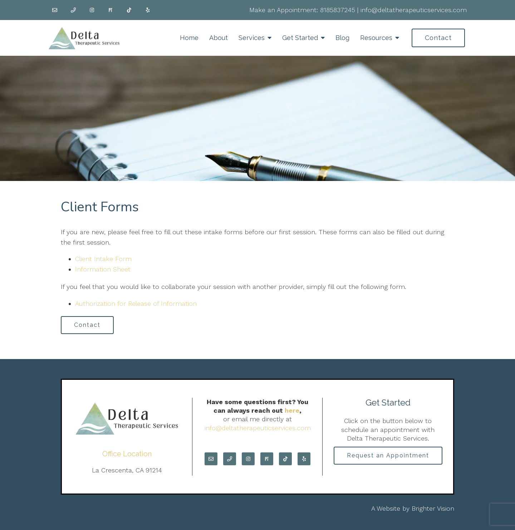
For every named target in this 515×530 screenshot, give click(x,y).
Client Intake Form (103, 258)
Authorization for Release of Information (136, 303)
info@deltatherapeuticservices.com (413, 10)
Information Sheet (103, 269)
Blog (342, 37)
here (292, 410)
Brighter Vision (433, 508)
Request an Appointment (388, 455)
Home (189, 37)
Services (252, 37)
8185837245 (337, 10)
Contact (438, 37)
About (218, 37)
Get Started (300, 37)
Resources (376, 37)
